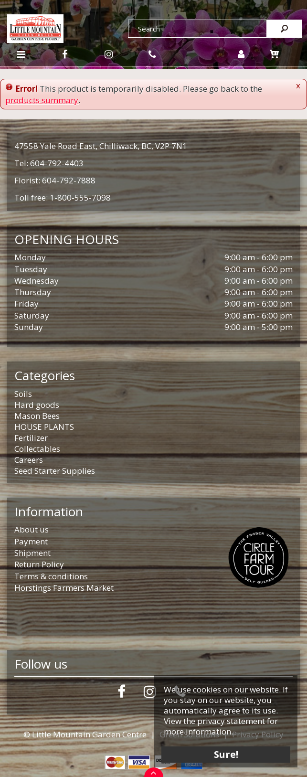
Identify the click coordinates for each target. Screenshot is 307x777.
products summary (41, 100)
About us (31, 529)
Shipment (32, 552)
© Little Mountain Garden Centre (85, 734)
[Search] (197, 29)
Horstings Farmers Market (64, 587)
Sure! (226, 754)
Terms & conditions (51, 576)
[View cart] (274, 54)
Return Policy (39, 564)
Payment (31, 541)
